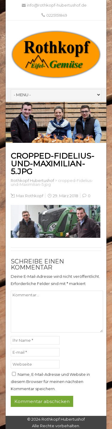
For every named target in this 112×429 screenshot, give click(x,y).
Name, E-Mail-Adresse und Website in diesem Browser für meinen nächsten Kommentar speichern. (50, 381)
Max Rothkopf (29, 195)
